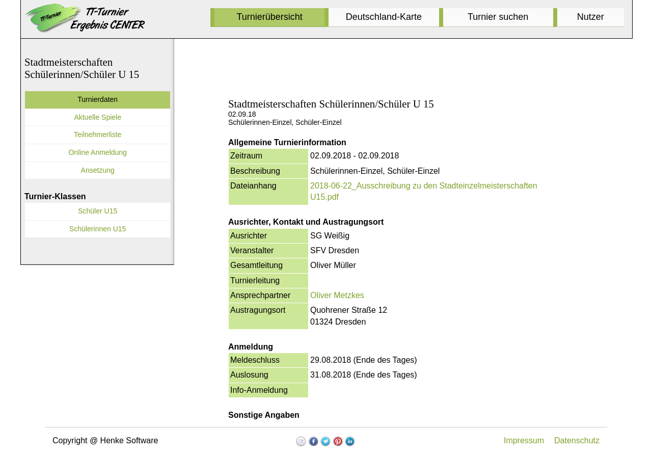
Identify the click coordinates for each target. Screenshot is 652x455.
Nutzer (590, 17)
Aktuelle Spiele (97, 117)
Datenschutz (577, 440)
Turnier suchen (498, 17)
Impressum (524, 440)
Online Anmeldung (97, 152)
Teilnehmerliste (97, 134)
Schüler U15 (97, 211)
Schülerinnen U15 (97, 229)
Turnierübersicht (269, 17)
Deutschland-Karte (384, 17)
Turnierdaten (97, 99)
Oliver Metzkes (337, 295)
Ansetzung (98, 170)
